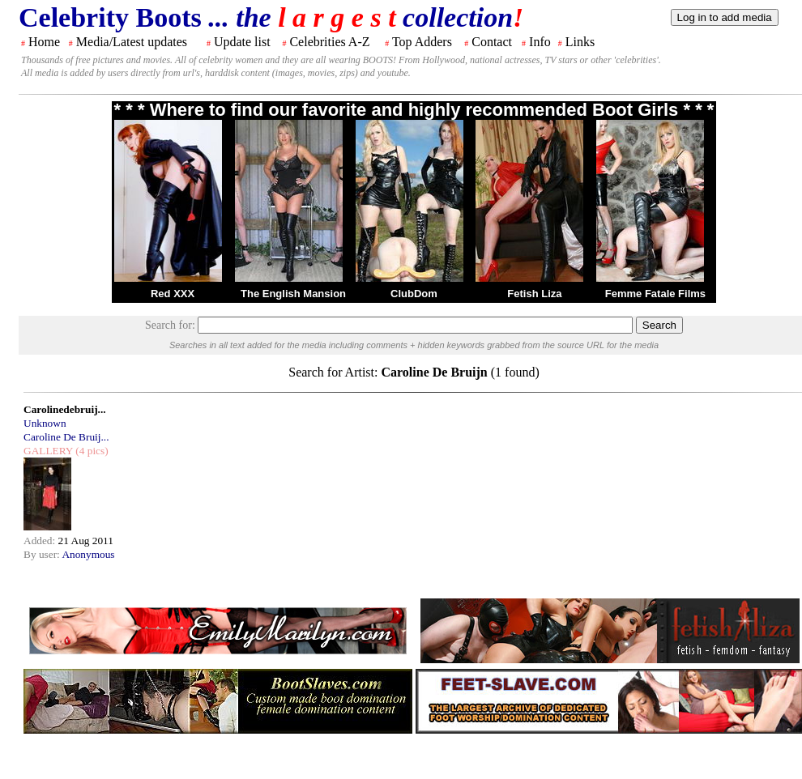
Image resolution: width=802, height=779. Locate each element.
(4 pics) (91, 451)
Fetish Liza (534, 293)
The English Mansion (293, 293)
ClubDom (413, 293)
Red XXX (172, 293)
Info (540, 42)
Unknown (44, 423)
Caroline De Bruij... (66, 437)
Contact (491, 42)
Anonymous (88, 554)
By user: (42, 554)
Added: (40, 540)
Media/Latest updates (131, 42)
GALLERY (48, 451)
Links (580, 42)
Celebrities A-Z (329, 42)
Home (44, 42)
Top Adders (422, 42)
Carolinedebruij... (64, 409)
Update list (242, 42)
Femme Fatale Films (655, 293)
